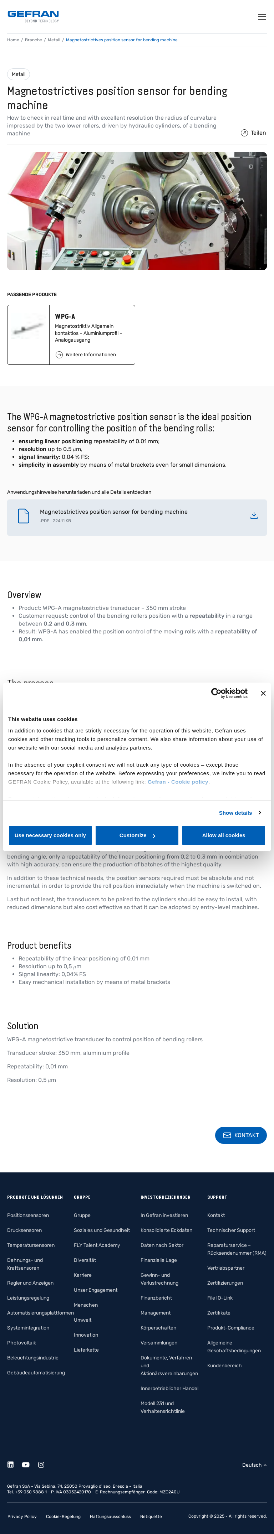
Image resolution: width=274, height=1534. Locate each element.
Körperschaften (158, 1328)
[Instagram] (45, 1463)
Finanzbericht (156, 1298)
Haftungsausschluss (110, 1516)
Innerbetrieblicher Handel (169, 1388)
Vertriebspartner (225, 1268)
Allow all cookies (223, 835)
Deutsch (252, 1465)
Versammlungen (159, 1343)
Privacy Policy (22, 1516)
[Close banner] (263, 693)
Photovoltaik (21, 1343)
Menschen (86, 1305)
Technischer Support (231, 1230)
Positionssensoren (28, 1215)
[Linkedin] (14, 1463)
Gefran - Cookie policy (178, 782)
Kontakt (216, 1215)
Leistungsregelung (28, 1298)
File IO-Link (220, 1298)
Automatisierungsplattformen (40, 1313)
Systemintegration (28, 1328)
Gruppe (82, 1215)
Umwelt (82, 1320)
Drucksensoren (24, 1230)
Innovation (86, 1335)
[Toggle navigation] (262, 16)
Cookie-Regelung (63, 1516)
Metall (18, 74)
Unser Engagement (95, 1290)
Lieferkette (86, 1350)
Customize (137, 835)
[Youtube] (30, 1463)
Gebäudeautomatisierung (36, 1373)
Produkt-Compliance (230, 1328)
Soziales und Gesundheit (102, 1230)
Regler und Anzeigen (30, 1283)
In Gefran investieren (164, 1215)
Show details (235, 813)
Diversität (85, 1260)
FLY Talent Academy (97, 1245)
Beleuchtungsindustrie (33, 1358)
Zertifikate (218, 1313)
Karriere (83, 1275)
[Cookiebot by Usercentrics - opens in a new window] (216, 693)
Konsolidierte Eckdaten (166, 1230)
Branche (33, 39)
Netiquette (151, 1516)
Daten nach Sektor (162, 1245)
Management (156, 1313)
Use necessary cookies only (50, 835)
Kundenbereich (224, 1366)
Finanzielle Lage (159, 1260)
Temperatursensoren (31, 1245)
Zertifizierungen (225, 1283)
